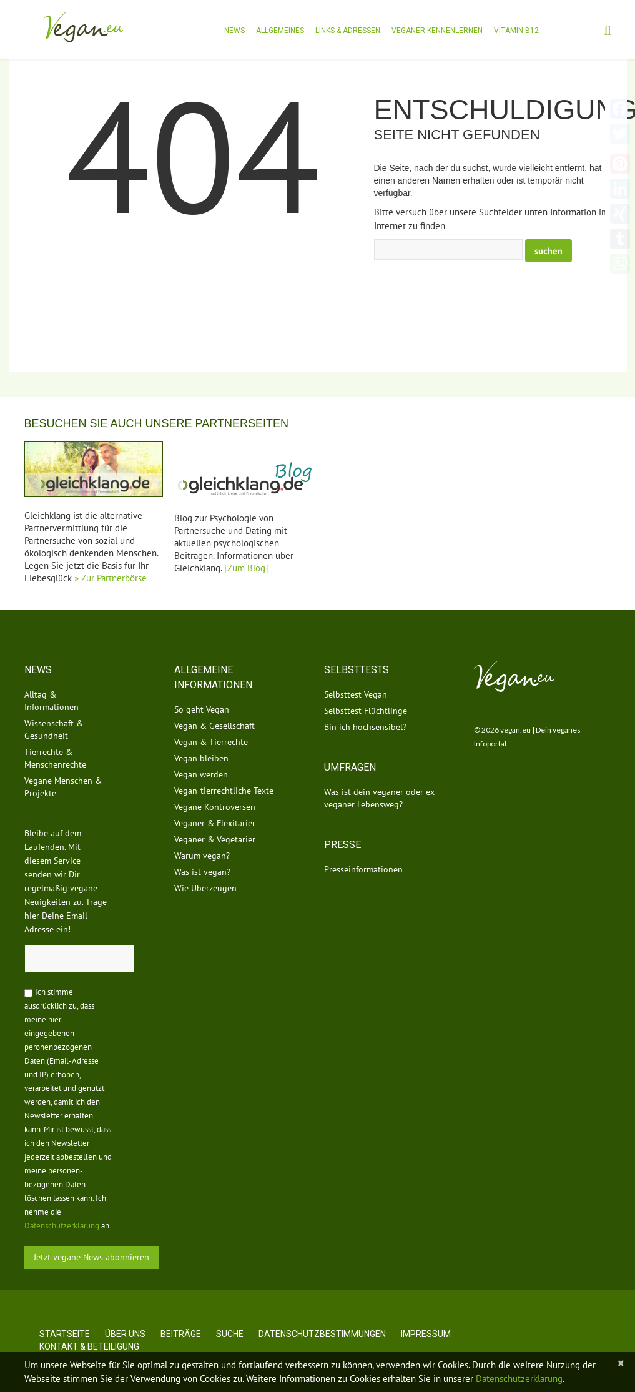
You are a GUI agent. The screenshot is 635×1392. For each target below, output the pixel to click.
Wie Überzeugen (205, 888)
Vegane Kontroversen (214, 806)
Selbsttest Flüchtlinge (365, 710)
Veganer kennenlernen (437, 30)
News (234, 30)
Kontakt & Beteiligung (89, 1346)
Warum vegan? (202, 855)
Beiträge (180, 1334)
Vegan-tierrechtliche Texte (223, 790)
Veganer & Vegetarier (214, 839)
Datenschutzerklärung (61, 1225)
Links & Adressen (347, 30)
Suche (230, 1334)
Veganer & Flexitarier (214, 823)
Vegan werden (201, 774)
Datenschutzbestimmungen (322, 1334)
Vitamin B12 (516, 30)
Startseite (64, 1334)
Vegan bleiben (201, 758)
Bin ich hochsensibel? (365, 727)
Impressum (426, 1334)
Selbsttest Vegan (355, 694)
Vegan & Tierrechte (211, 742)
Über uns (125, 1334)
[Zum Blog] (246, 568)
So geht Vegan (201, 709)
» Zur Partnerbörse (110, 578)
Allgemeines (280, 30)
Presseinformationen (363, 869)
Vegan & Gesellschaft (214, 725)
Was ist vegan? (202, 871)
